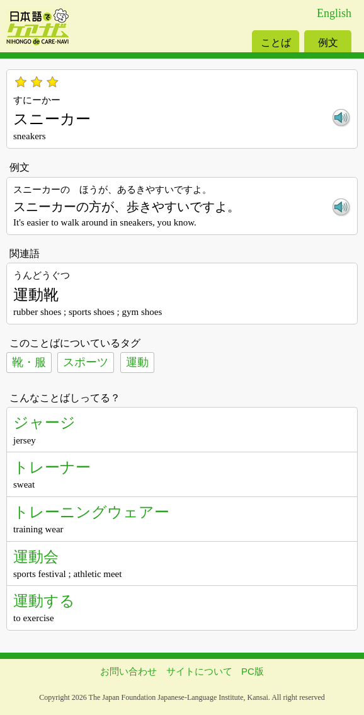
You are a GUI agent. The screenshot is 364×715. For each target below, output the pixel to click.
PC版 (252, 671)
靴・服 (29, 362)
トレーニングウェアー (91, 511)
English (334, 13)
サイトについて (199, 671)
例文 (328, 42)
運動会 (36, 556)
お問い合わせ (128, 671)
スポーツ (85, 362)
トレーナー (52, 467)
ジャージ (44, 422)
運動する (44, 600)
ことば (276, 42)
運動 (137, 362)
